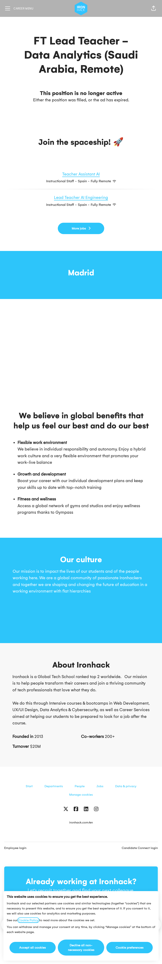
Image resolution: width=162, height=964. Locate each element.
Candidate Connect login (140, 848)
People (80, 786)
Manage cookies (81, 794)
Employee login (15, 848)
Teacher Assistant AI (81, 174)
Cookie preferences (129, 947)
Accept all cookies (32, 947)
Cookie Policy (28, 920)
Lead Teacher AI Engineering (81, 197)
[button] (153, 8)
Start (29, 786)
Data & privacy (125, 786)
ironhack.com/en (81, 822)
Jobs (99, 786)
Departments (54, 786)
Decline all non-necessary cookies (81, 947)
